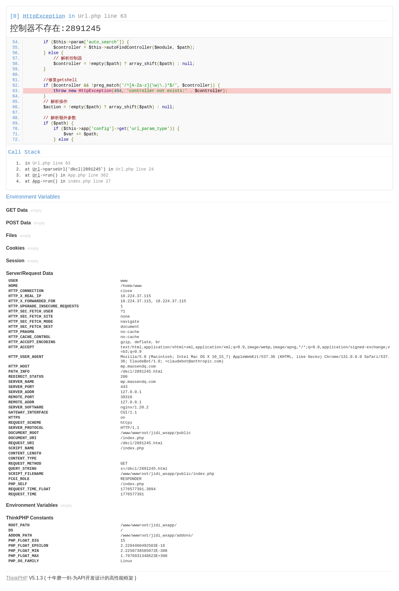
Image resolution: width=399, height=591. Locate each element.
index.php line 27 (89, 181)
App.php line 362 (88, 175)
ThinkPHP (17, 577)
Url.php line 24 (135, 169)
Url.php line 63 (102, 16)
